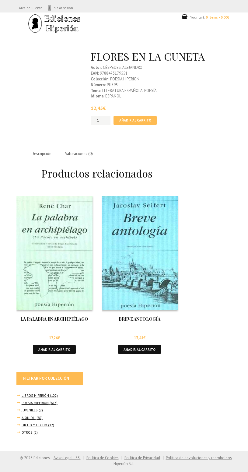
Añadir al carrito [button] (54, 349)
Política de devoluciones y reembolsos (199, 458)
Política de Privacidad (142, 458)
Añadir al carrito (135, 120)
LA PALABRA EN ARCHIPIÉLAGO (54, 319)
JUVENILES (30, 410)
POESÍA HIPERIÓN (35, 403)
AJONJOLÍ (29, 418)
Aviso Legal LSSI (65, 458)
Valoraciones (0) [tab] (79, 154)
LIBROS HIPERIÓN (35, 395)
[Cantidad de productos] (100, 120)
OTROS (27, 432)
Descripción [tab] (42, 154)
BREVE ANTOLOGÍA (139, 319)
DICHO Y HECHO (35, 425)
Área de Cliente (31, 7)
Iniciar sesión (65, 7)
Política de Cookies (101, 458)
